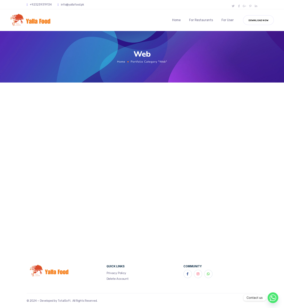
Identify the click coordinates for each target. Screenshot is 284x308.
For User (227, 20)
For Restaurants (201, 20)
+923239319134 (41, 4)
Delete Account (117, 279)
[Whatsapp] (273, 297)
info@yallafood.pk (72, 4)
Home (176, 20)
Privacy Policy (116, 273)
